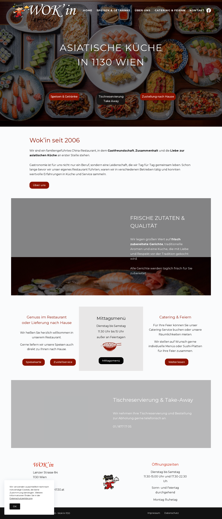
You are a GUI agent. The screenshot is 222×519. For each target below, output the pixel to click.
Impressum (154, 513)
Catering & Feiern (170, 10)
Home (87, 10)
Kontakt (197, 10)
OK (15, 506)
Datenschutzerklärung (21, 498)
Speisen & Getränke (113, 10)
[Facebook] (208, 10)
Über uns (142, 10)
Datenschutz (171, 513)
